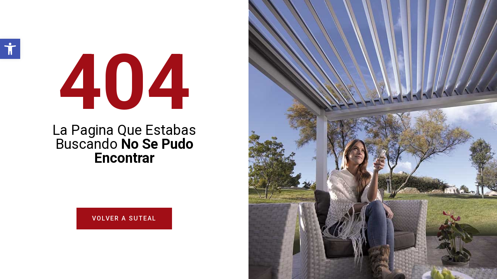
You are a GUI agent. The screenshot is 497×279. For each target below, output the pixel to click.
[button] (10, 49)
